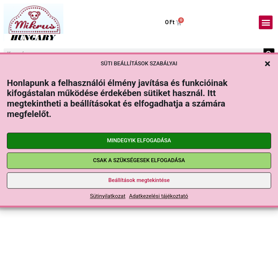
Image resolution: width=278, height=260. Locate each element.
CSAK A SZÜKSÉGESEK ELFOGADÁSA (139, 160)
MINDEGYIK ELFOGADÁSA (139, 141)
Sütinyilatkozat (107, 196)
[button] (267, 64)
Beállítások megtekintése (138, 180)
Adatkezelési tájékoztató (158, 196)
